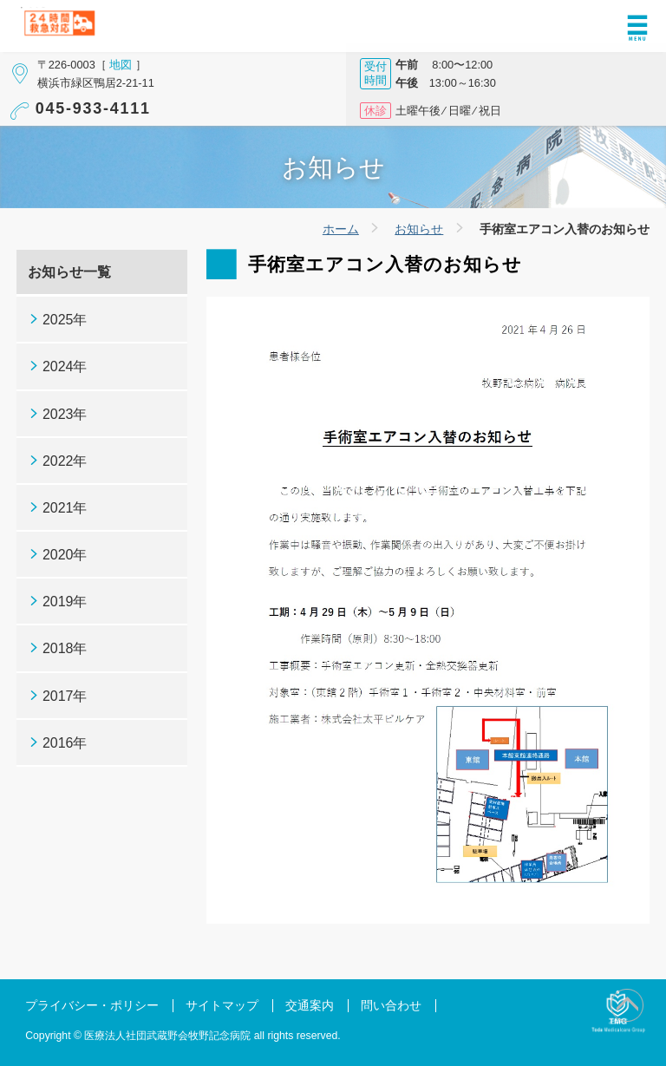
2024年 (65, 366)
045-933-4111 (93, 108)
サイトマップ (222, 1005)
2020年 (65, 554)
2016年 (65, 743)
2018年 (65, 648)
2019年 (65, 601)
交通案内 (309, 1005)
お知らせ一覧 (69, 272)
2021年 (65, 507)
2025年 (65, 319)
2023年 (65, 414)
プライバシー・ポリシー (92, 1005)
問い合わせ (391, 1005)
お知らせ (419, 229)
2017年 (65, 696)
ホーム (341, 229)
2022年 (65, 461)
